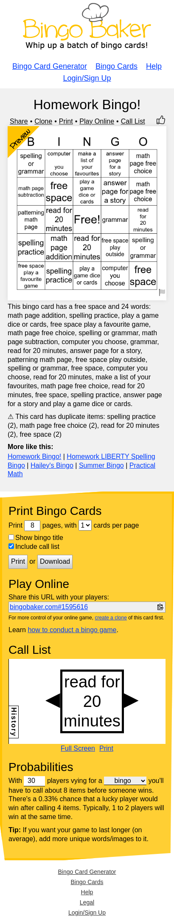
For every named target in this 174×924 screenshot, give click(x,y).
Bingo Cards (116, 66)
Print (66, 121)
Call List (133, 121)
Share (19, 121)
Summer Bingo (101, 465)
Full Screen (78, 748)
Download (55, 561)
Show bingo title (35, 537)
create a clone (110, 618)
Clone (43, 121)
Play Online (96, 121)
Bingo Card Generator (49, 66)
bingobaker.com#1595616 (49, 606)
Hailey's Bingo (52, 465)
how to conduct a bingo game (72, 629)
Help (154, 66)
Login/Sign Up (87, 78)
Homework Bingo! (34, 456)
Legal (87, 902)
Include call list (33, 546)
